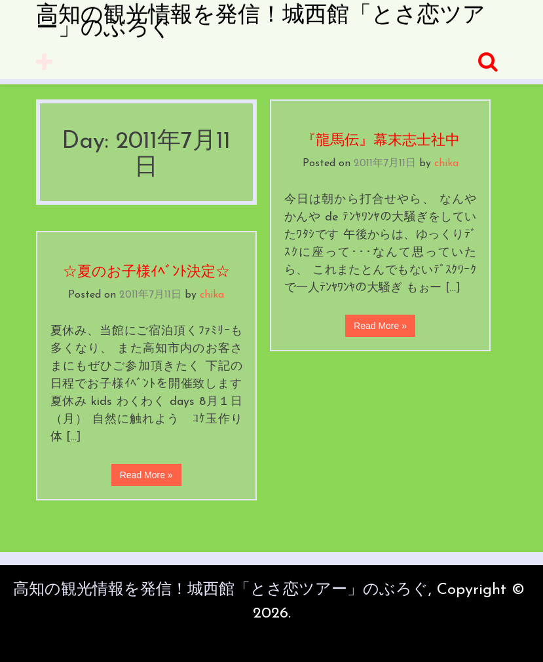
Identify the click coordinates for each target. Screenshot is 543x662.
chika (446, 163)
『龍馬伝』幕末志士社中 (380, 140)
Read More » (380, 326)
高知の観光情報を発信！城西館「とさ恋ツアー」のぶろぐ (260, 23)
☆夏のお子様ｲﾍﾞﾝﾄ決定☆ (146, 272)
